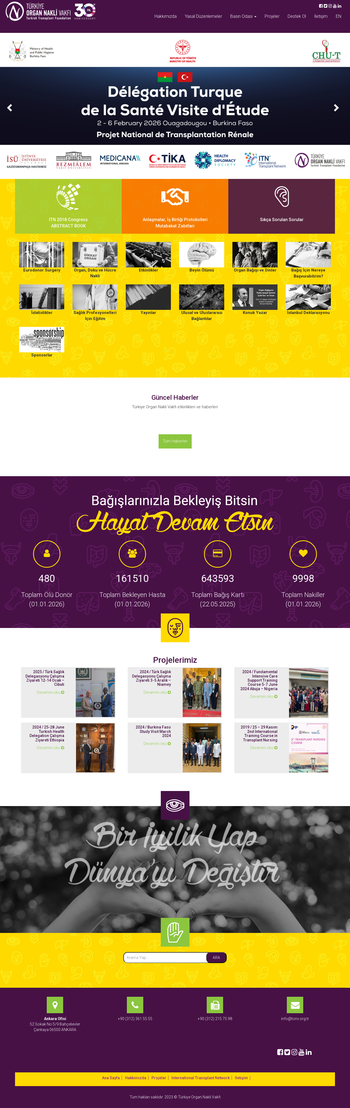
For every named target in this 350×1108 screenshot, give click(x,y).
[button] (9, 106)
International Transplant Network (200, 1078)
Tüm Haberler (175, 441)
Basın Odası (243, 16)
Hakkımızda (165, 16)
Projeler (272, 16)
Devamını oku (50, 692)
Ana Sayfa (111, 1078)
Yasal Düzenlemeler (203, 16)
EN (338, 16)
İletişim (321, 16)
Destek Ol (297, 16)
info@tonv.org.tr (295, 1018)
